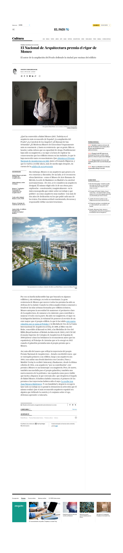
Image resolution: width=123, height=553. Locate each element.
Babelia (99, 39)
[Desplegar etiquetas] (76, 417)
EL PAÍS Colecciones (54, 498)
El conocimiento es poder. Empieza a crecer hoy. (43, 521)
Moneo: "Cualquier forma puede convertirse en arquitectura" (18, 190)
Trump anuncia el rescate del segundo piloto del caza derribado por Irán (99, 161)
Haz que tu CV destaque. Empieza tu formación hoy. (103, 515)
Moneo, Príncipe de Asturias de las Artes (18, 204)
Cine (44, 39)
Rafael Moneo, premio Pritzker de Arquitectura (19, 177)
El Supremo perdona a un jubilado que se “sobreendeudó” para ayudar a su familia (99, 205)
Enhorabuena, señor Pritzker (18, 183)
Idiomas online (42, 498)
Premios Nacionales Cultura (36, 418)
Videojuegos (89, 39)
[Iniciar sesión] (105, 25)
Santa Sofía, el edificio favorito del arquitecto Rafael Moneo (19, 211)
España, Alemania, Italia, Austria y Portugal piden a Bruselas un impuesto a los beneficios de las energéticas (100, 211)
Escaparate (15, 498)
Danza (65, 39)
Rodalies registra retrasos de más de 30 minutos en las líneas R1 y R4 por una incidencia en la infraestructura (99, 147)
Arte (61, 39)
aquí (56, 426)
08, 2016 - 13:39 (29, 71)
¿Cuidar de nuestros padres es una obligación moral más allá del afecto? (99, 199)
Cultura (18, 38)
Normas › (75, 409)
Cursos (23, 498)
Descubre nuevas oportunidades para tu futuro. (85, 516)
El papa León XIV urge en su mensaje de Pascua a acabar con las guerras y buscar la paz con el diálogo (99, 155)
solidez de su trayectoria (42, 166)
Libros (57, 39)
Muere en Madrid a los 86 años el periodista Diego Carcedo (99, 167)
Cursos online (32, 498)
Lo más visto (92, 180)
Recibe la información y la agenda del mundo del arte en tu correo (40, 405)
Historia (70, 39)
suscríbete (96, 25)
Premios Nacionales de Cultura (29, 45)
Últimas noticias (106, 39)
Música (47, 39)
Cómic (82, 39)
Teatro (52, 39)
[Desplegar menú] (13, 29)
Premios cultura (49, 418)
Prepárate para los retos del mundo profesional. (70, 515)
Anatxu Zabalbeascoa (29, 69)
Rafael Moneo (24, 418)
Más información (25, 425)
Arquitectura (76, 39)
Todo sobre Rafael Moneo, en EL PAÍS (18, 198)
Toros (94, 39)
